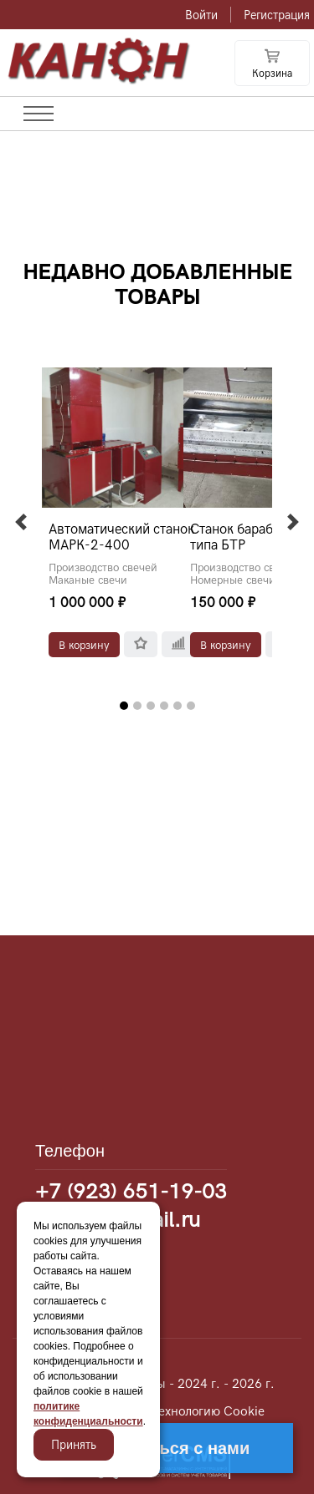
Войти (201, 15)
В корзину (84, 644)
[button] (21, 522)
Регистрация (277, 15)
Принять (73, 1444)
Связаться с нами (176, 1448)
